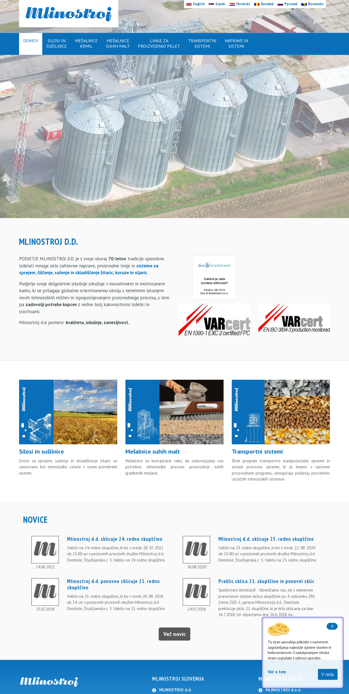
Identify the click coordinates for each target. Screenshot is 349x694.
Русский (287, 4)
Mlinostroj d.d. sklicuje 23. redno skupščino (266, 539)
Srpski (217, 4)
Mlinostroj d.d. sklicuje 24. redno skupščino (115, 539)
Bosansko (312, 4)
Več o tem (277, 671)
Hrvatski (240, 4)
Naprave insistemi (236, 43)
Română (263, 4)
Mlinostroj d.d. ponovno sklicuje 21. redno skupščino (113, 584)
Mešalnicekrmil (86, 43)
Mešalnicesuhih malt (118, 43)
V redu (327, 674)
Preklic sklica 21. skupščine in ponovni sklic (266, 581)
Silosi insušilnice (56, 43)
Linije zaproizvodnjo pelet (159, 43)
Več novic (174, 634)
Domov (30, 40)
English (195, 4)
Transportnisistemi (202, 43)
